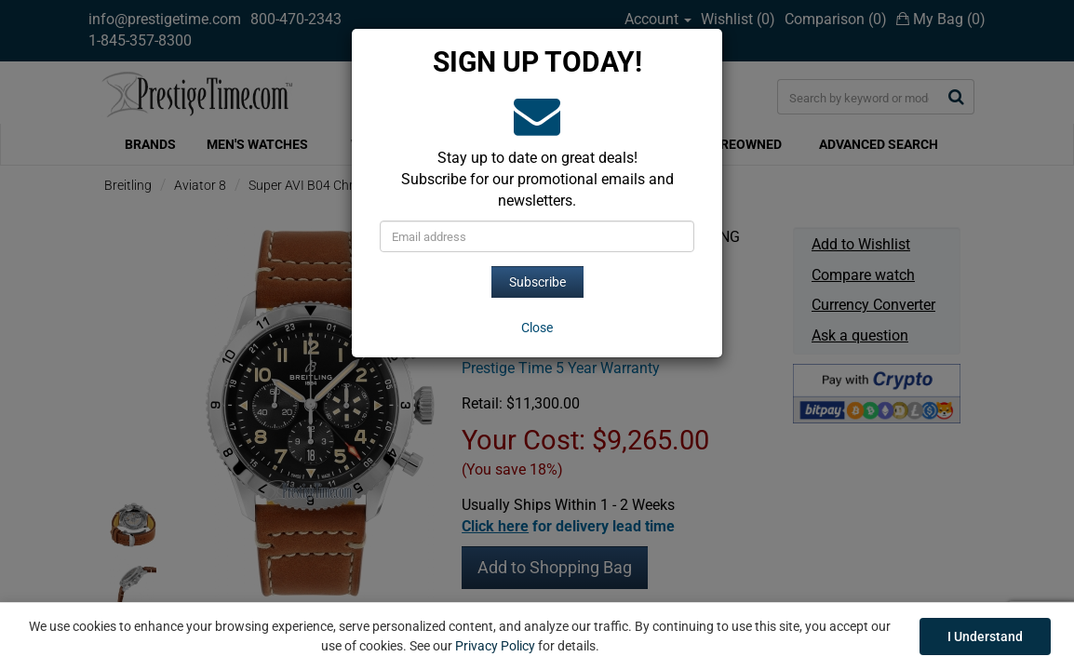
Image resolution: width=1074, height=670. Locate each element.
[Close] (537, 327)
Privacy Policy (495, 645)
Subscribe (537, 282)
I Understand (985, 636)
